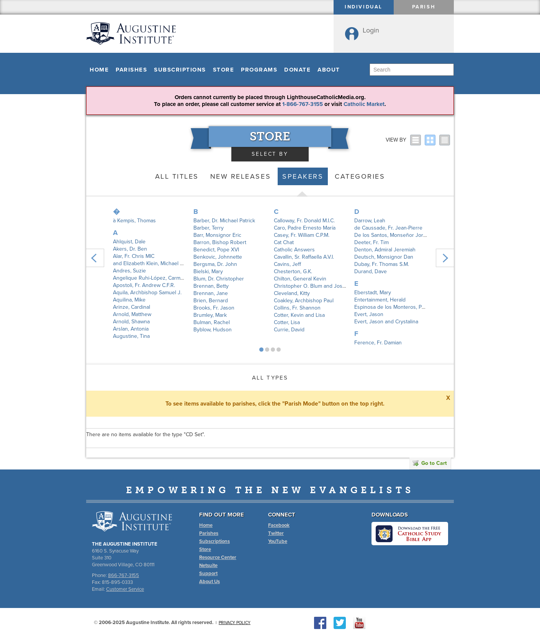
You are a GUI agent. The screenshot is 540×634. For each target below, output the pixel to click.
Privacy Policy (234, 622)
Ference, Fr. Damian (378, 342)
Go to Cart (429, 463)
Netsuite (208, 565)
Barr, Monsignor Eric (217, 235)
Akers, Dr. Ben (130, 249)
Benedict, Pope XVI (216, 249)
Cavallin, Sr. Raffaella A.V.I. (304, 257)
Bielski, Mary (208, 271)
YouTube (277, 541)
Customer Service (125, 589)
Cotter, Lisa (287, 322)
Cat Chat (284, 242)
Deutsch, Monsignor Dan (383, 257)
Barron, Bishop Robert (219, 242)
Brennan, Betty (211, 286)
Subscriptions (180, 69)
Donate (297, 69)
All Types (270, 377)
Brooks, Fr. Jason (213, 308)
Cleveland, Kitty (292, 293)
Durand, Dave (370, 271)
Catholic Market (364, 104)
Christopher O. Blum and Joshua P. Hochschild (329, 286)
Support (208, 573)
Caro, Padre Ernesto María (304, 228)
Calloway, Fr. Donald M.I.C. (304, 220)
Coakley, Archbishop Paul (304, 300)
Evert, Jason (368, 314)
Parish (424, 7)
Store (223, 69)
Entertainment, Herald (380, 300)
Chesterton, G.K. (293, 271)
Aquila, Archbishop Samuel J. (147, 292)
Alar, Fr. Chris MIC (133, 256)
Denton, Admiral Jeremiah (385, 249)
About (328, 69)
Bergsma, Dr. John (215, 264)
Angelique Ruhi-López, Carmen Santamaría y (165, 278)
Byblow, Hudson (212, 329)
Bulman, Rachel (211, 322)
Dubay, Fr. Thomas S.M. (381, 264)
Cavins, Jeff (287, 264)
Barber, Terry (208, 228)
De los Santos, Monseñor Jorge (391, 235)
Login (371, 30)
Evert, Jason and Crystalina (386, 321)
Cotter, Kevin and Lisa (299, 315)
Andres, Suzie (129, 270)
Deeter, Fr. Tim (371, 242)
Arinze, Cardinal (131, 307)
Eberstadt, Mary (372, 292)
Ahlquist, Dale (129, 241)
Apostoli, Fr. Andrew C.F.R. (144, 285)
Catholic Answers (294, 249)
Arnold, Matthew (132, 314)
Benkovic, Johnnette (217, 257)
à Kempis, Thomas (134, 220)
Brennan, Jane (210, 293)
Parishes (131, 69)
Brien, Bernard (210, 300)
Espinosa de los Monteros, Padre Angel (401, 307)
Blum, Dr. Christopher (218, 278)
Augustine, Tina (131, 336)
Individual (364, 7)
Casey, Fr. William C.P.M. (301, 235)
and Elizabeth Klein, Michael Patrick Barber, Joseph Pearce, (182, 263)
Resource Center (217, 557)
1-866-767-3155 (302, 104)
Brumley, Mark (210, 315)
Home (99, 69)
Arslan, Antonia (131, 329)
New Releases (240, 176)
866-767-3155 (123, 575)
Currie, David (289, 329)
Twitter (276, 533)
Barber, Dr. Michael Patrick (224, 220)
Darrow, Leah (369, 220)
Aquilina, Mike (129, 300)
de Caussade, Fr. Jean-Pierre (388, 228)
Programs (259, 69)
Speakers (302, 176)
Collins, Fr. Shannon (297, 308)
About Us (209, 582)
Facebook (279, 525)
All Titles (177, 176)
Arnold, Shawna (131, 321)
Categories (360, 176)
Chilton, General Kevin (300, 278)
